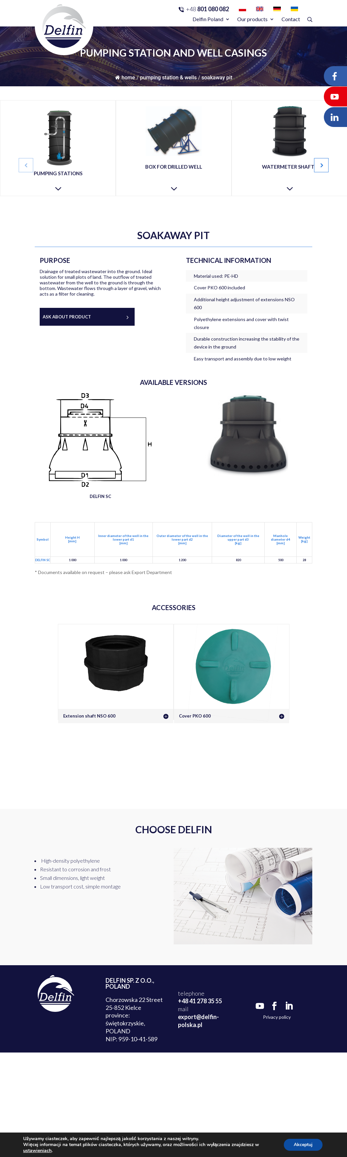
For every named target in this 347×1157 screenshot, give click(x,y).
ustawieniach (37, 1151)
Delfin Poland (208, 19)
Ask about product (67, 316)
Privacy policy (277, 1017)
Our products (252, 19)
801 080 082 (207, 9)
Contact (291, 19)
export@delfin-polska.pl (198, 1020)
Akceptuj (303, 1144)
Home (125, 77)
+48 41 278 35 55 (200, 1001)
